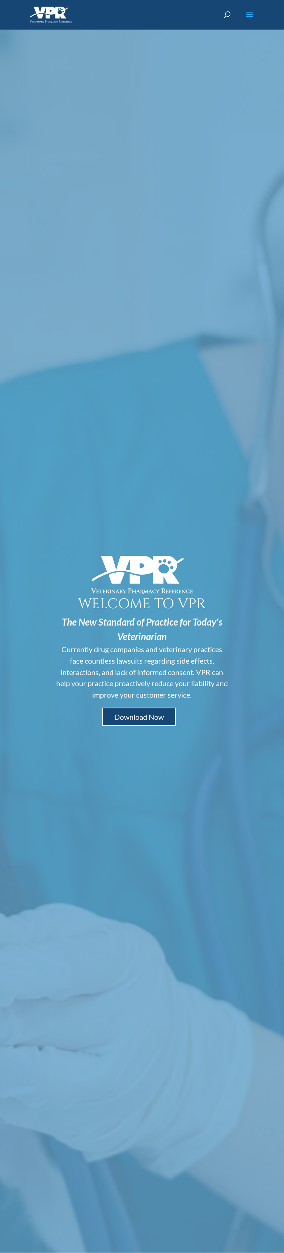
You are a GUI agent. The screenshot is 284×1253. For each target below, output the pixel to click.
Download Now (139, 716)
